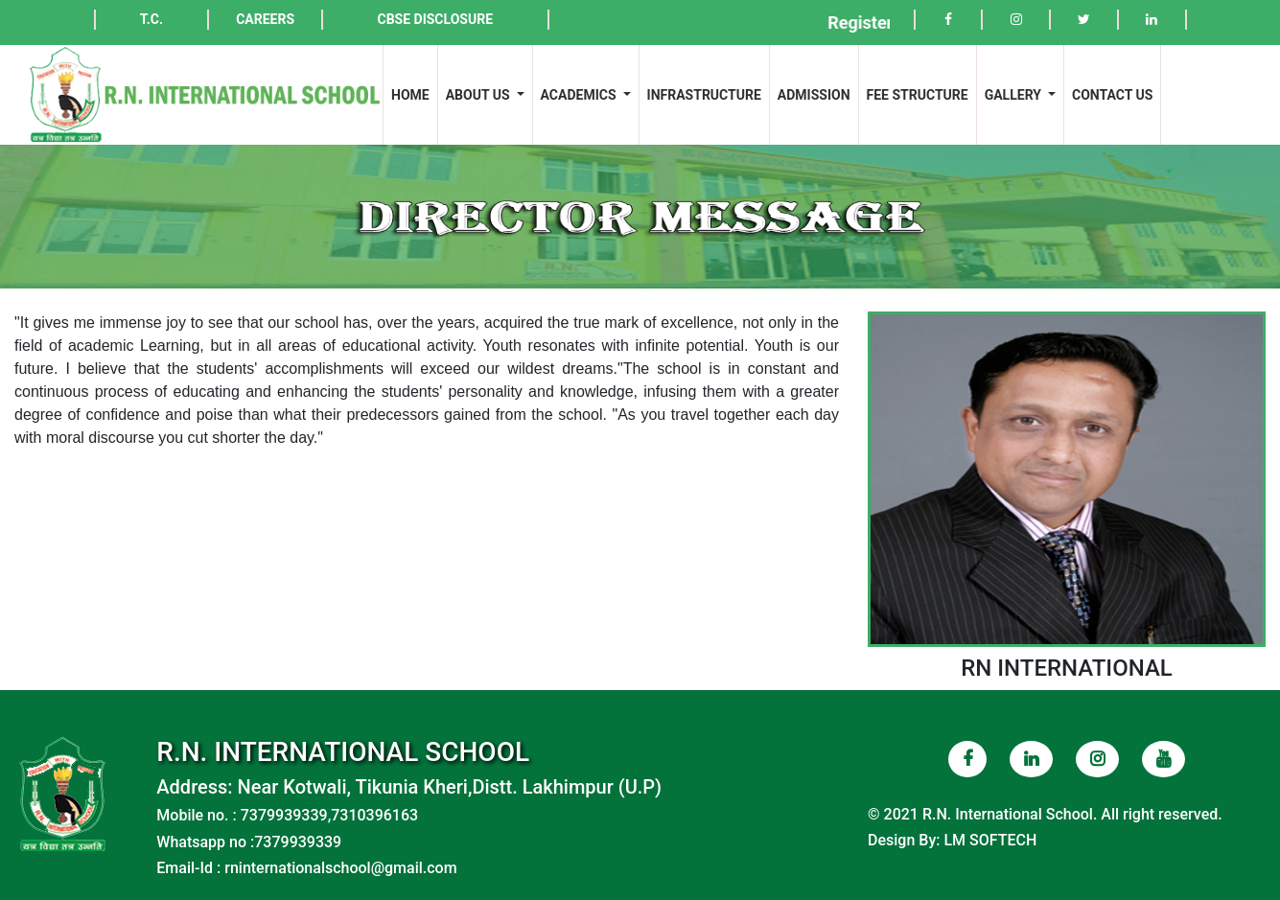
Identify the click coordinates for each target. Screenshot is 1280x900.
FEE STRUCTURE (917, 95)
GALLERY (1015, 95)
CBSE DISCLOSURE (435, 19)
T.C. (151, 19)
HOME (414, 93)
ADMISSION (814, 95)
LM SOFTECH (989, 840)
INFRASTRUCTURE (704, 95)
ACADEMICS (580, 95)
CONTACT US (1112, 95)
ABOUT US (479, 95)
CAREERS (265, 19)
